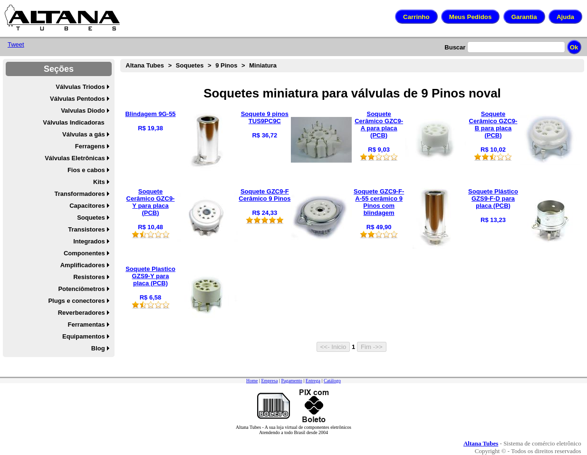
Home (252, 380)
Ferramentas (86, 324)
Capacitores (87, 205)
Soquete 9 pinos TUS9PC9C (265, 117)
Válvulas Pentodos (77, 98)
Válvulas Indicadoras (73, 122)
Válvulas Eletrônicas (75, 158)
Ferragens (90, 146)
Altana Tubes (144, 65)
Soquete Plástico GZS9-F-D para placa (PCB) (493, 198)
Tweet (16, 44)
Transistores (86, 229)
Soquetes (91, 217)
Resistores (89, 277)
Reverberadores (81, 312)
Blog (98, 348)
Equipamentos (83, 336)
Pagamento (291, 380)
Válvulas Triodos (80, 86)
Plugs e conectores (76, 300)
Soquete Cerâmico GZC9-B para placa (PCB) (493, 124)
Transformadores (79, 193)
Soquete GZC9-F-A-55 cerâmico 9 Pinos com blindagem (379, 202)
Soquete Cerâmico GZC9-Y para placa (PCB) (150, 202)
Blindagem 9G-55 (150, 113)
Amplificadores (82, 265)
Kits (99, 181)
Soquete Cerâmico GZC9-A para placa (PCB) (379, 124)
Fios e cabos (86, 170)
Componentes (84, 253)
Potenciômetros (81, 288)
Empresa (269, 380)
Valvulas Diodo (83, 110)
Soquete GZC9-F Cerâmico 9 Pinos (264, 195)
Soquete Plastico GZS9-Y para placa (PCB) (150, 276)
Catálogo (332, 380)
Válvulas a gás (83, 134)
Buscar (454, 47)
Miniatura (263, 65)
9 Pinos (226, 65)
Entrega (313, 380)
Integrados (89, 241)
